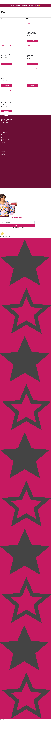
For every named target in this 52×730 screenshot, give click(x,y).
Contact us (3, 126)
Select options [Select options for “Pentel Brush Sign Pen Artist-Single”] (32, 40)
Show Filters (15, 18)
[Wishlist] (37, 24)
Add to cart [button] (6, 63)
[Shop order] (37, 21)
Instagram (3, 153)
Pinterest (3, 154)
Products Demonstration (5, 140)
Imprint (2, 125)
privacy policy (18, 227)
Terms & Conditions (5, 120)
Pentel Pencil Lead (32, 77)
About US (3, 134)
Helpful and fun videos (5, 136)
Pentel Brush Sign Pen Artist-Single (31, 33)
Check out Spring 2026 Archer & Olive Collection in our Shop (25, 5)
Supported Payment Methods (6, 119)
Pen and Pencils (8, 8)
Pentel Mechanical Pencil (6, 103)
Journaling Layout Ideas (5, 139)
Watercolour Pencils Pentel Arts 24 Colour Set (32, 55)
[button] (49, 2)
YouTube (2, 150)
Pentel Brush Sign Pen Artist (5, 54)
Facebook (3, 151)
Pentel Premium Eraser (5, 77)
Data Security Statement (5, 123)
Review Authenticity (5, 122)
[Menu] (2, 2)
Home (2, 8)
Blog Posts (3, 142)
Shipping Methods (4, 117)
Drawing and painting (5, 137)
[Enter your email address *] (17, 222)
